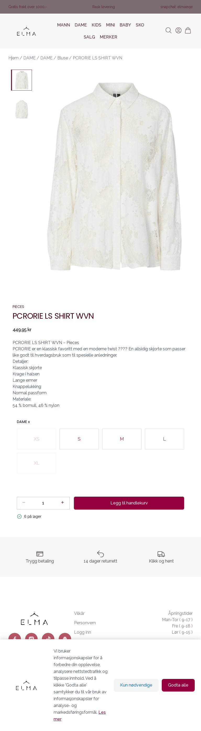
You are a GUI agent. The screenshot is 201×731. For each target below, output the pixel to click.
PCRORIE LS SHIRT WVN (97, 57)
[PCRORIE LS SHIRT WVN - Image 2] (21, 109)
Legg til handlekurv (129, 503)
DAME (81, 25)
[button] (114, 176)
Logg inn (82, 632)
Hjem (13, 57)
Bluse (62, 57)
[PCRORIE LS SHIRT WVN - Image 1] (21, 80)
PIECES (18, 306)
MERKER (108, 37)
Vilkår (79, 613)
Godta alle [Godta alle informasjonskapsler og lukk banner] (178, 685)
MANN (63, 25)
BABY (125, 25)
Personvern (85, 622)
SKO (140, 25)
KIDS (96, 25)
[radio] (36, 439)
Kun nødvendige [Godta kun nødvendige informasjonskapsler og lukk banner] (136, 685)
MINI (110, 25)
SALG (89, 37)
